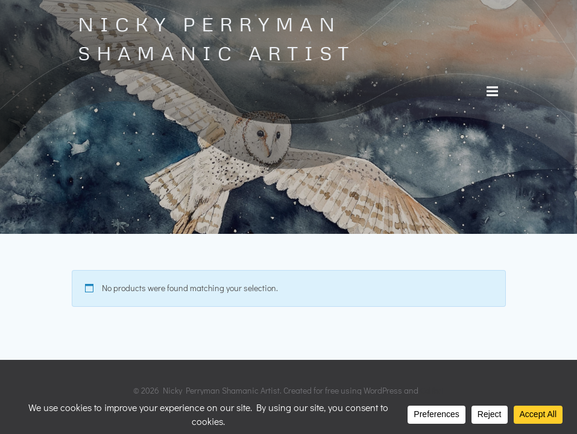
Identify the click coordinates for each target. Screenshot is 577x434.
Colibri (432, 390)
